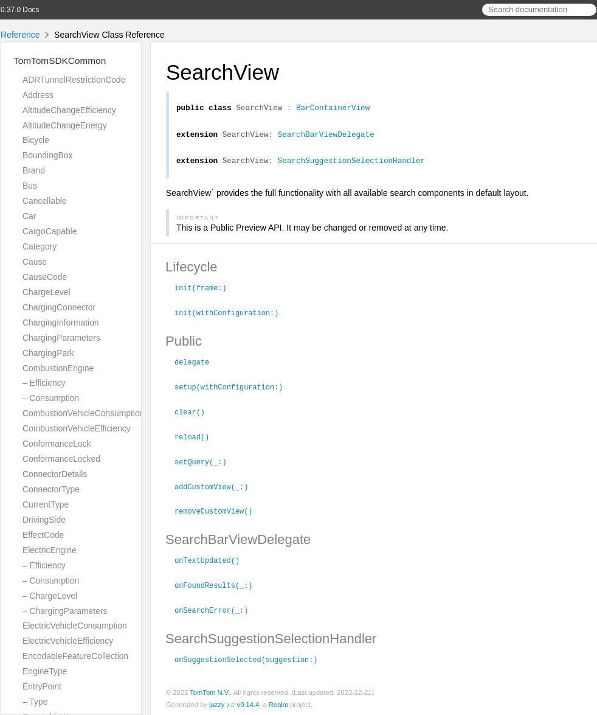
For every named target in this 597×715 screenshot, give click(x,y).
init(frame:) (206, 293)
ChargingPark (48, 353)
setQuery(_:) (206, 463)
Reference (20, 35)
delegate (197, 366)
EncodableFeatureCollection (75, 656)
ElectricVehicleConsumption (74, 625)
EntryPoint (41, 686)
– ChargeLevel (49, 596)
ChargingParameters (61, 338)
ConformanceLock (56, 443)
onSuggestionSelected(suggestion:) (251, 657)
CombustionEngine (58, 368)
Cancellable (44, 201)
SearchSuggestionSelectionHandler (351, 165)
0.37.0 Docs (20, 9)
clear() (195, 414)
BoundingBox (47, 155)
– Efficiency (44, 383)
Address (37, 95)
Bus (29, 185)
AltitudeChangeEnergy (64, 125)
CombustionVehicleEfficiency (76, 428)
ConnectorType (51, 489)
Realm (278, 702)
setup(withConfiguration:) (234, 390)
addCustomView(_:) (216, 487)
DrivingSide (44, 520)
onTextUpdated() (212, 560)
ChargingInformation (60, 322)
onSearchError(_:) (216, 608)
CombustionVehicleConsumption (83, 413)
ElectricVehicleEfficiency (67, 641)
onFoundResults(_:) (218, 584)
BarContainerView (333, 108)
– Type (34, 701)
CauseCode (44, 277)
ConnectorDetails (54, 474)
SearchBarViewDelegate (326, 137)
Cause (34, 262)
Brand (33, 170)
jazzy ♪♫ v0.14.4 (234, 702)
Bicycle (35, 140)
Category (39, 246)
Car (29, 216)
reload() (197, 439)
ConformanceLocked (61, 459)
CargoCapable (49, 231)
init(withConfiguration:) (231, 317)
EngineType (44, 671)
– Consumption (50, 398)
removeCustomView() (218, 511)
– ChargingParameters (64, 611)
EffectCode (43, 535)
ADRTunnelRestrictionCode (73, 80)
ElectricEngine (49, 550)
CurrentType (45, 504)
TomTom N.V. (210, 690)
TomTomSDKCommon (59, 60)
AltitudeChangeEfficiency (69, 110)
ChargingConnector (58, 307)
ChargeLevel (46, 292)
